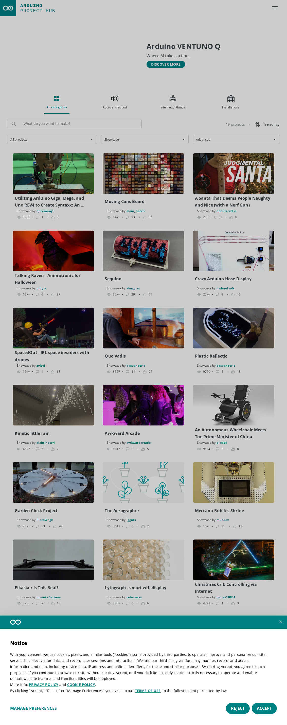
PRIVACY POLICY (43, 684)
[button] (281, 622)
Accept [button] (264, 708)
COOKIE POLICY (81, 684)
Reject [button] (238, 708)
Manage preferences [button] (33, 708)
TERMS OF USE (148, 690)
